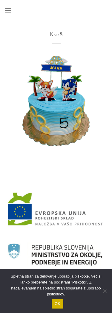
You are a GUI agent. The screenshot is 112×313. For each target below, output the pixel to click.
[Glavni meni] (8, 10)
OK (57, 303)
